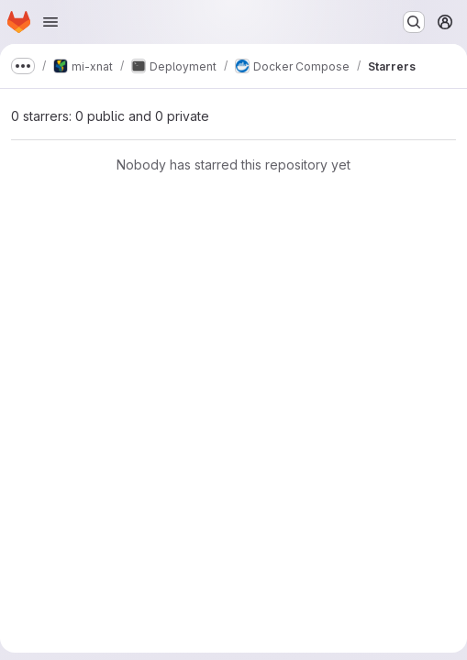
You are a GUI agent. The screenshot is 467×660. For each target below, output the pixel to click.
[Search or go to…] (414, 22)
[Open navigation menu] (50, 22)
